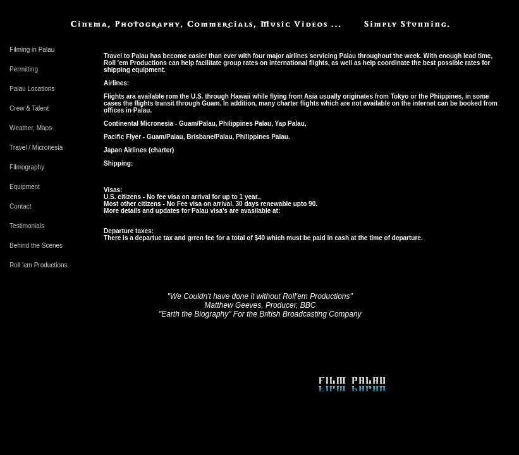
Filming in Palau (31, 49)
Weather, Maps (30, 127)
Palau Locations (31, 88)
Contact (20, 206)
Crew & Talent (29, 108)
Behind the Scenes (36, 245)
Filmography (26, 167)
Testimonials (26, 225)
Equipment (24, 186)
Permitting (23, 69)
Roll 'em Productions (38, 265)
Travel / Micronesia (36, 147)
